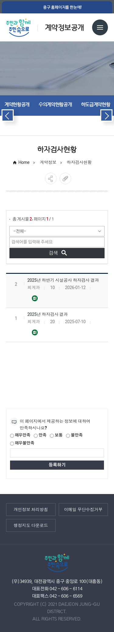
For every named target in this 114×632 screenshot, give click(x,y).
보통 (56, 435)
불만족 (74, 435)
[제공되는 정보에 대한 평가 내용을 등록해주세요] (57, 452)
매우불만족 (22, 443)
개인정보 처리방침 (31, 509)
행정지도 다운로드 (31, 525)
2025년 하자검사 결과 (47, 314)
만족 (40, 435)
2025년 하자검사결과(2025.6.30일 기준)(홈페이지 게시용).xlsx (35, 333)
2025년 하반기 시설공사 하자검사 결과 (63, 280)
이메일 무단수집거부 (83, 509)
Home (23, 162)
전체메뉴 (100, 27)
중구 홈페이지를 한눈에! (62, 7)
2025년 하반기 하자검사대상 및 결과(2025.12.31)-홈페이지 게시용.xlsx (35, 298)
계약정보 (48, 162)
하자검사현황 (79, 162)
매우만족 (20, 435)
